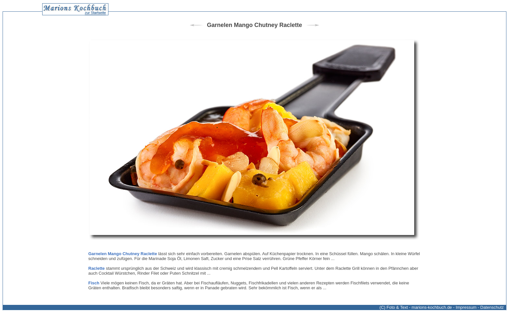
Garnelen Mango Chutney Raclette (122, 253)
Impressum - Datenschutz (480, 307)
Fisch (93, 282)
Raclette (96, 268)
